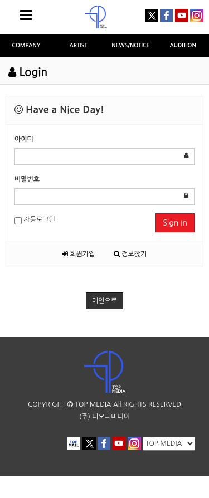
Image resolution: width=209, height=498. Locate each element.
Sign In (175, 223)
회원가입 (78, 254)
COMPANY (26, 45)
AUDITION (183, 45)
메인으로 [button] (104, 300)
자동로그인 (34, 220)
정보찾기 (130, 254)
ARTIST (78, 45)
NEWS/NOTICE (130, 45)
